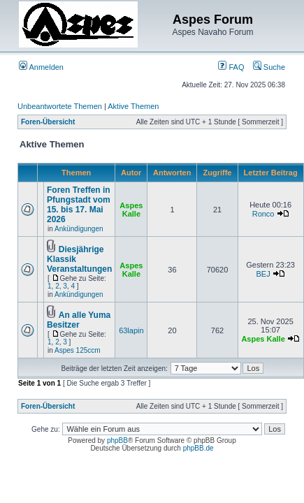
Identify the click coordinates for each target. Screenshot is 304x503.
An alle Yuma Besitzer (78, 320)
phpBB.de (198, 448)
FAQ (231, 67)
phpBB (117, 440)
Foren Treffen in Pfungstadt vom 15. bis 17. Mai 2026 (78, 204)
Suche (269, 67)
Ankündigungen (79, 229)
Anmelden (41, 67)
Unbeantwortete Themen (59, 106)
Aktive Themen (133, 106)
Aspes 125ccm (78, 350)
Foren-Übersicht (48, 122)
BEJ (263, 274)
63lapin (131, 330)
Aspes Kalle (131, 209)
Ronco (263, 214)
